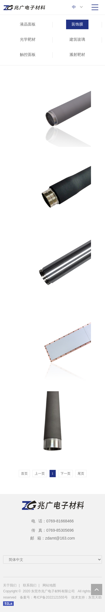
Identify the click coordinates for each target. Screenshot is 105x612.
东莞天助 (95, 597)
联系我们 (29, 585)
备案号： (26, 597)
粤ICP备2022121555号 (50, 597)
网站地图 (49, 585)
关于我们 (10, 585)
